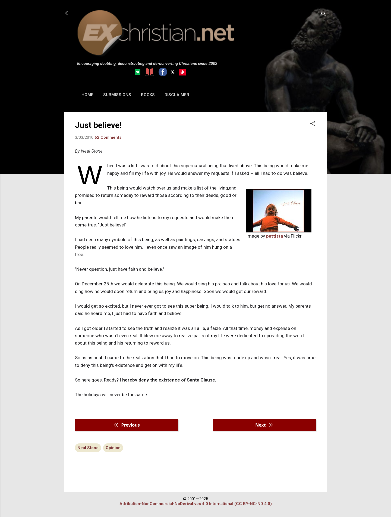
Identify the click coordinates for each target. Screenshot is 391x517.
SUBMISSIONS (117, 94)
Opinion (113, 447)
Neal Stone (88, 447)
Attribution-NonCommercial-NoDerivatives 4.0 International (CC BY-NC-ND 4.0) (195, 503)
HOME (87, 94)
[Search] (323, 15)
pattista (274, 236)
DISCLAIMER (177, 94)
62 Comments (107, 137)
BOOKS (148, 94)
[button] (313, 124)
